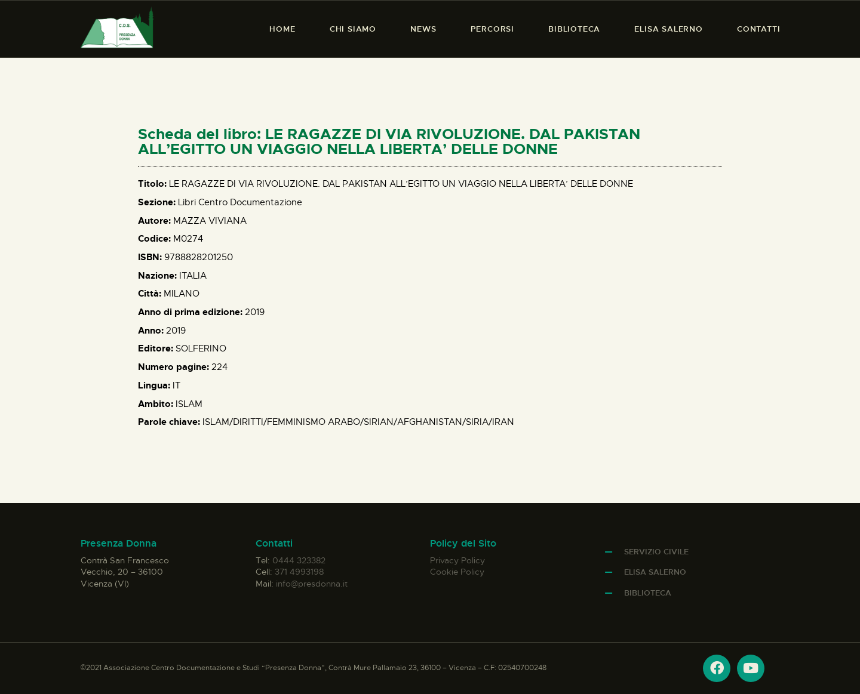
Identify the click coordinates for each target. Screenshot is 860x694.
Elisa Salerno (655, 572)
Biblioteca (647, 593)
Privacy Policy (457, 560)
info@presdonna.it (312, 583)
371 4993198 (299, 571)
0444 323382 (298, 560)
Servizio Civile (656, 552)
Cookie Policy (457, 571)
